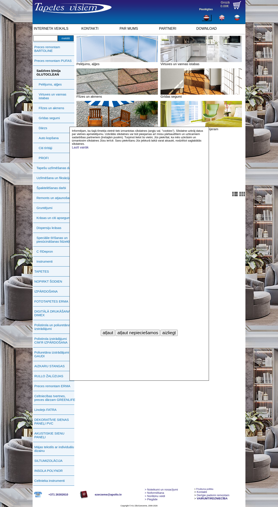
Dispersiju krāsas (48, 228)
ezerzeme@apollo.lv (108, 494)
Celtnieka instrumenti (49, 480)
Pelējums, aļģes (50, 84)
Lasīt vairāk (80, 147)
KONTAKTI (90, 28)
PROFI (44, 158)
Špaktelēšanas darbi (51, 188)
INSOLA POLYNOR (48, 470)
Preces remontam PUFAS (53, 61)
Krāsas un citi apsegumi (53, 218)
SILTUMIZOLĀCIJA (48, 461)
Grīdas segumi (49, 118)
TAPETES (41, 271)
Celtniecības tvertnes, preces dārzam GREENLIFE (54, 398)
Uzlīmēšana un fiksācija (53, 178)
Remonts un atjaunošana (54, 198)
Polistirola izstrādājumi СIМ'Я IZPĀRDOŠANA (51, 340)
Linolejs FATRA (45, 410)
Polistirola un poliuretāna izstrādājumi (52, 327)
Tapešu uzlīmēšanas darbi (55, 168)
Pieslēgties (206, 9)
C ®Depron (44, 251)
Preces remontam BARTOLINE (47, 49)
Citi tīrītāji (45, 148)
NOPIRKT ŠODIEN (48, 281)
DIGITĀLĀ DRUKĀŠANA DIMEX (52, 313)
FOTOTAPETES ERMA (51, 301)
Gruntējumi (44, 208)
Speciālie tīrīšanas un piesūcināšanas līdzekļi (53, 239)
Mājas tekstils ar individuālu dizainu (54, 449)
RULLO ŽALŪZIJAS (48, 376)
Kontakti (202, 492)
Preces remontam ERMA (52, 386)
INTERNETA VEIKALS (51, 28)
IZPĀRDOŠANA (46, 291)
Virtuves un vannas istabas (52, 96)
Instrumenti (44, 261)
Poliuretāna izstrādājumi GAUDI (51, 354)
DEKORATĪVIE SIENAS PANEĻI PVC (51, 421)
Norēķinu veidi (155, 496)
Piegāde (151, 499)
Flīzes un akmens (51, 108)
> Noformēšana (154, 492)
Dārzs (43, 128)
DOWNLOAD (206, 28)
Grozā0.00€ (225, 4)
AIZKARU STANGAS (49, 366)
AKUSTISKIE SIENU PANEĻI (49, 435)
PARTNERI (167, 28)
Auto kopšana (49, 138)
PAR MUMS (128, 28)
